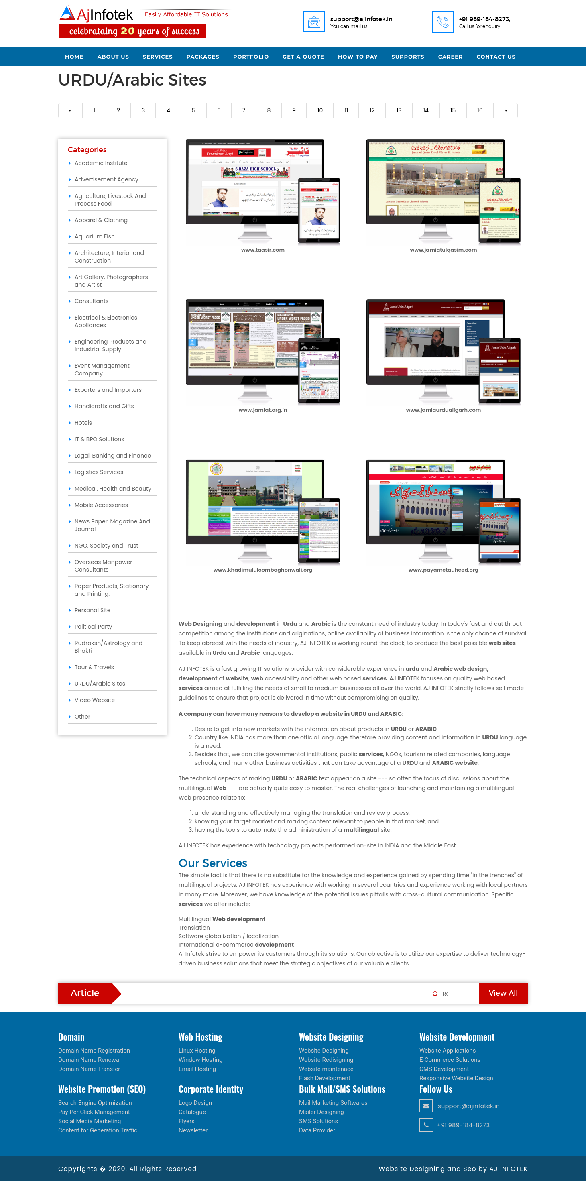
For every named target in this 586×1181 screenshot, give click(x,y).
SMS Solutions (318, 1121)
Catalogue (192, 1112)
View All (503, 993)
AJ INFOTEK (508, 1168)
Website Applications (447, 1050)
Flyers (187, 1121)
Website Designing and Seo (428, 1168)
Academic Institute (101, 163)
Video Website (95, 700)
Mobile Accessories (101, 505)
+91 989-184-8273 (454, 1125)
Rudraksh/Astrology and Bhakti (108, 647)
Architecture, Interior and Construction (109, 257)
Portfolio (251, 56)
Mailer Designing (321, 1112)
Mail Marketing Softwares (333, 1102)
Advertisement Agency (106, 179)
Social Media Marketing (89, 1121)
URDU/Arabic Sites (100, 684)
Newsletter (193, 1130)
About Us (113, 56)
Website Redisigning (326, 1059)
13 (399, 110)
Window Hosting (201, 1059)
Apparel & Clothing (101, 220)
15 (453, 110)
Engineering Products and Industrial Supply (110, 345)
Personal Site (92, 610)
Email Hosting (197, 1069)
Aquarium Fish (95, 236)
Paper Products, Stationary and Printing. (112, 590)
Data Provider (317, 1130)
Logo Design (195, 1102)
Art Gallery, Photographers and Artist (111, 281)
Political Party (93, 627)
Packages (203, 56)
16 (479, 110)
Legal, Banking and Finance (113, 456)
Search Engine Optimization (95, 1102)
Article (85, 993)
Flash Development (324, 1078)
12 (372, 110)
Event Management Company (102, 369)
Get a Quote (303, 56)
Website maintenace (326, 1069)
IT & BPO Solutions (99, 439)
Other (82, 717)
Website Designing (324, 1050)
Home (74, 56)
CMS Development (444, 1069)
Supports (408, 56)
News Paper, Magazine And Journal (112, 525)
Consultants (91, 301)
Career (450, 56)
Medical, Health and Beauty (113, 489)
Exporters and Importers (108, 390)
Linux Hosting (197, 1050)
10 (320, 110)
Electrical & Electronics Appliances (106, 321)
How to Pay (358, 56)
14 (426, 110)
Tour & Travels (94, 667)
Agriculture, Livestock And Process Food (110, 200)
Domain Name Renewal (89, 1059)
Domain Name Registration (94, 1050)
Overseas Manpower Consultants (103, 566)
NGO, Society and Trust (106, 546)
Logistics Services (99, 472)
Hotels (83, 423)
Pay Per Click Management (94, 1112)
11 (346, 110)
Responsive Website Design (456, 1078)
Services (158, 56)
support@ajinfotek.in (459, 1106)
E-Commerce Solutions (449, 1059)
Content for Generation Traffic (97, 1130)
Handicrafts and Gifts (104, 406)
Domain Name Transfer (89, 1069)
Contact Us (495, 56)
